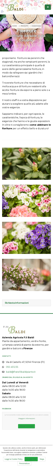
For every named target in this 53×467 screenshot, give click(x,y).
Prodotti (24, 26)
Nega (42, 459)
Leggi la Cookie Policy (13, 459)
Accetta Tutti (31, 459)
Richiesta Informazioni (16, 303)
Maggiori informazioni (27, 418)
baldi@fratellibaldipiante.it (21, 372)
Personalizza (24, 463)
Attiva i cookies (26, 426)
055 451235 (12, 367)
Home (14, 26)
